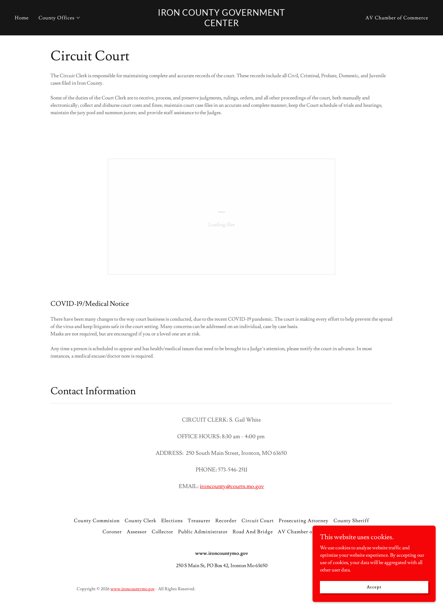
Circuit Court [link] (257, 521)
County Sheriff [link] (351, 521)
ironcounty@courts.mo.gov (232, 486)
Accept (374, 587)
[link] (221, 25)
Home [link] (22, 18)
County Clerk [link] (140, 521)
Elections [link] (172, 521)
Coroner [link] (112, 532)
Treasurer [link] (199, 521)
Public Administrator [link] (203, 532)
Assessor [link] (137, 532)
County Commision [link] (97, 521)
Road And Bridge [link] (253, 532)
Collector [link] (162, 532)
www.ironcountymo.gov (132, 589)
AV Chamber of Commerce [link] (396, 18)
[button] (59, 18)
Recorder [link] (226, 521)
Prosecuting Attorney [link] (304, 521)
